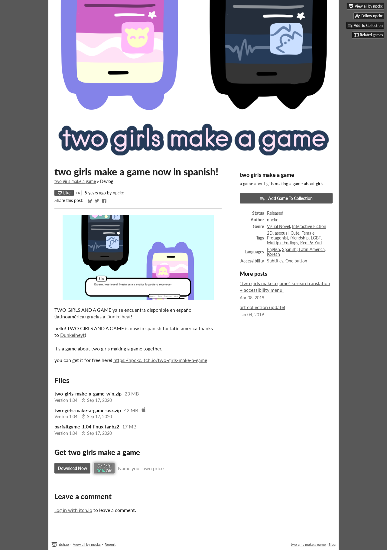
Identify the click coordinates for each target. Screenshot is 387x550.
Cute (295, 233)
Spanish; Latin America (303, 249)
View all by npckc (87, 544)
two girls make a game (75, 181)
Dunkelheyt (118, 316)
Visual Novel (278, 226)
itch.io (64, 544)
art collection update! (262, 307)
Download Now (72, 468)
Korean (273, 254)
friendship (299, 238)
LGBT (316, 238)
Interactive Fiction (309, 226)
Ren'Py (306, 242)
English (273, 249)
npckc (118, 192)
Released (275, 213)
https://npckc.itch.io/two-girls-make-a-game (160, 360)
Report (110, 544)
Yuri (318, 242)
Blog (332, 544)
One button (296, 261)
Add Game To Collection (286, 198)
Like (64, 192)
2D (270, 233)
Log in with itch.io (73, 510)
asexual (281, 233)
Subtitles (275, 261)
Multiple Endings (282, 242)
